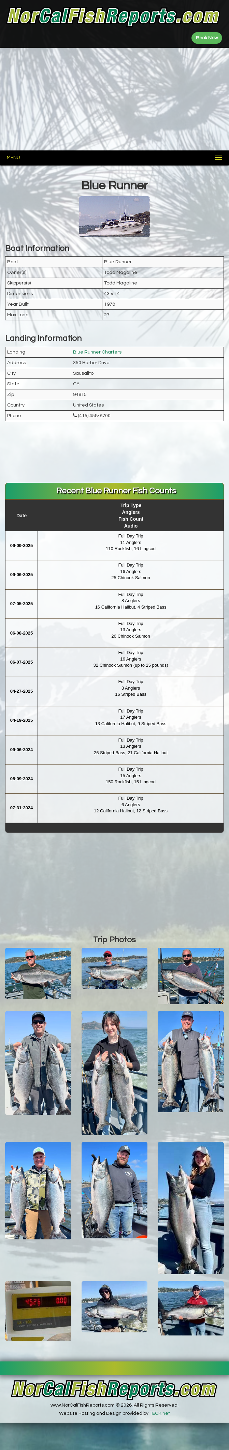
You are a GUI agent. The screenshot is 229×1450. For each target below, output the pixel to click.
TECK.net (159, 1413)
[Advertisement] (114, 99)
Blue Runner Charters (97, 352)
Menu (13, 157)
